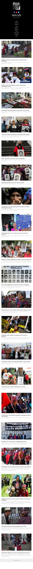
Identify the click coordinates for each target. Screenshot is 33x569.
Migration (16, 29)
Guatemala (16, 22)
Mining (16, 31)
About (16, 36)
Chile (16, 26)
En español (16, 34)
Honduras (16, 24)
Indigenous (16, 27)
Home (16, 21)
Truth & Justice (16, 32)
